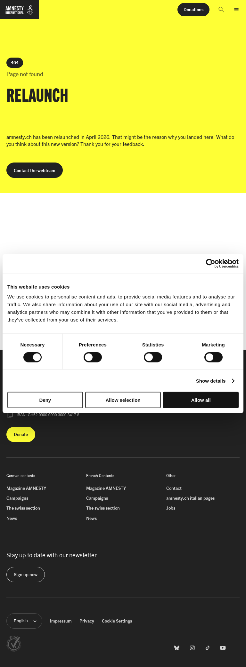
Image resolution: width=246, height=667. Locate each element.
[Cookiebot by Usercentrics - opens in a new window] (211, 263)
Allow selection (122, 400)
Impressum (61, 620)
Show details (211, 380)
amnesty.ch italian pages (190, 498)
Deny (45, 400)
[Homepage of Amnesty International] (19, 12)
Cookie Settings (117, 620)
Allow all (201, 400)
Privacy (86, 620)
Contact (174, 488)
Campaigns (17, 498)
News (11, 518)
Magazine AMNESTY (26, 488)
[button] (221, 9)
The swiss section (23, 508)
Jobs (170, 508)
